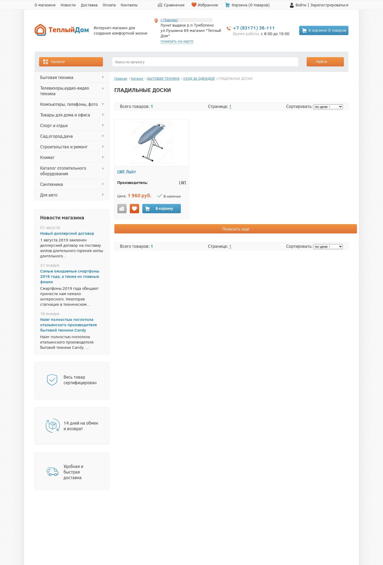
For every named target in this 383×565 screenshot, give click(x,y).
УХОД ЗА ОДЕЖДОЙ (199, 78)
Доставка (89, 4)
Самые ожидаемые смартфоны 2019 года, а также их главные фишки (69, 276)
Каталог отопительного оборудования (63, 170)
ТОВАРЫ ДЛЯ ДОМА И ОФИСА (65, 115)
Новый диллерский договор (67, 233)
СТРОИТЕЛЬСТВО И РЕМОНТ (64, 146)
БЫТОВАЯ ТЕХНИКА (56, 77)
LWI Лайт (126, 171)
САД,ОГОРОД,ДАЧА (56, 136)
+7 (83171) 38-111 (254, 28)
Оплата (109, 4)
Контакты (129, 4)
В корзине (324, 30)
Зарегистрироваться (329, 4)
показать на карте (177, 41)
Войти (300, 4)
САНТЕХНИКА (51, 184)
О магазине (45, 4)
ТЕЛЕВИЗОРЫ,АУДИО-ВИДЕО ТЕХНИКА (64, 90)
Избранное (208, 4)
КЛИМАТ (47, 157)
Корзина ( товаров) (251, 4)
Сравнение (174, 4)
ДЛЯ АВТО (48, 195)
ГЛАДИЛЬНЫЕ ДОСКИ (235, 78)
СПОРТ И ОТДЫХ (54, 125)
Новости (68, 4)
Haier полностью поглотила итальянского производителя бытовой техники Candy (68, 325)
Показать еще (235, 229)
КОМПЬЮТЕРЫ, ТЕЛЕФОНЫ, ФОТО (69, 104)
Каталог (54, 61)
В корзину (159, 208)
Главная (120, 78)
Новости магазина (62, 217)
